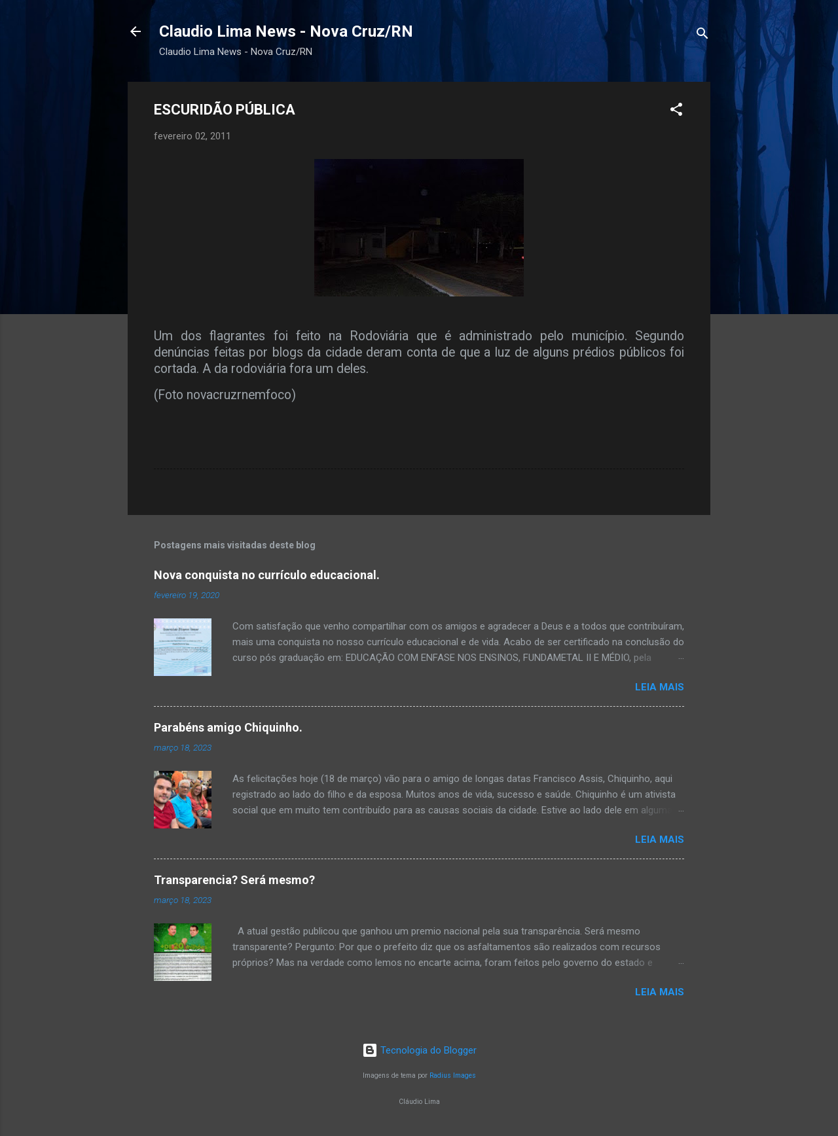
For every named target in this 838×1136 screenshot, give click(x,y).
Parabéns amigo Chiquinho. (228, 727)
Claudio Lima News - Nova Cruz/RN (286, 31)
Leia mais (659, 687)
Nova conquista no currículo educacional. (267, 575)
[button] (676, 111)
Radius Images (452, 1075)
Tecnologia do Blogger (419, 1050)
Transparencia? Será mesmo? (234, 880)
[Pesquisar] (702, 36)
